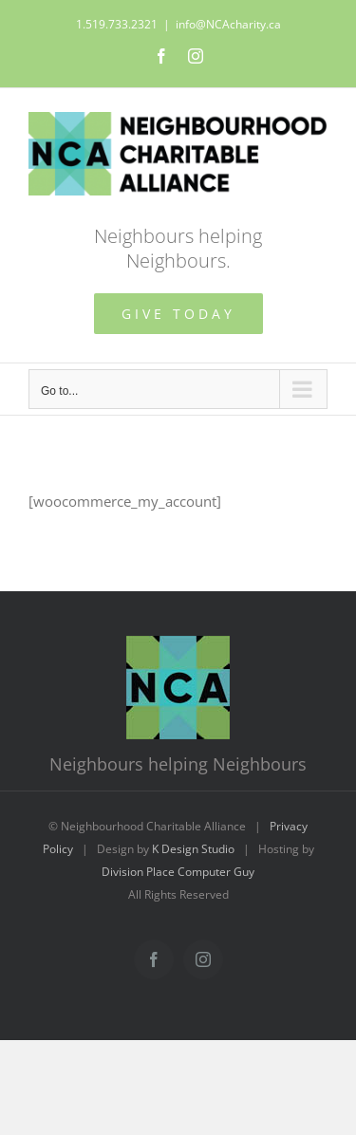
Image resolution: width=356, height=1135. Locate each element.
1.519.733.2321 (117, 24)
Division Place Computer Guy (178, 872)
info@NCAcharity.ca (228, 24)
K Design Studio (193, 849)
